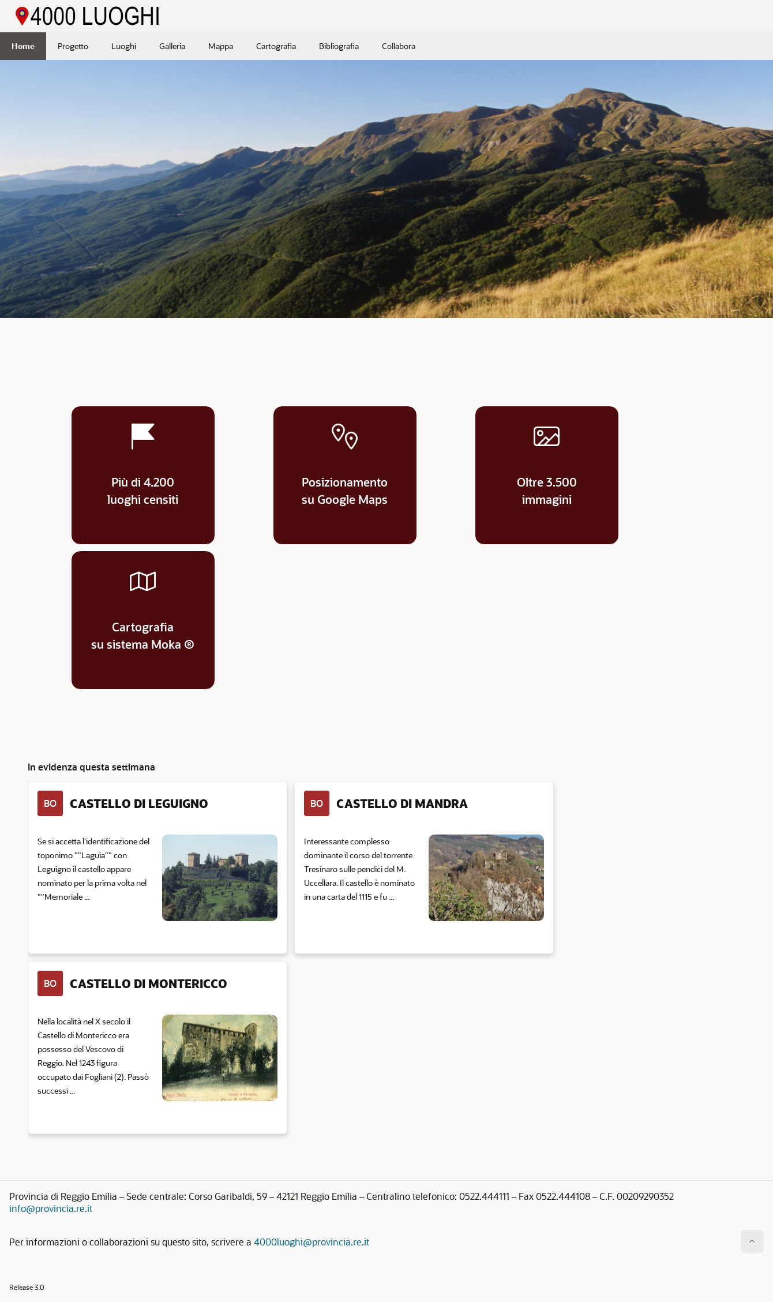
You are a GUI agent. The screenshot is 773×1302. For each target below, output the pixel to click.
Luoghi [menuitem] (123, 45)
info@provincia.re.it (50, 1208)
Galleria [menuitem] (172, 45)
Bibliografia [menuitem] (339, 45)
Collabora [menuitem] (398, 45)
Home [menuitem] (23, 45)
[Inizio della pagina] (752, 1241)
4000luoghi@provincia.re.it (311, 1242)
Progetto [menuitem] (73, 45)
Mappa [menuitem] (220, 45)
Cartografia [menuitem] (276, 45)
